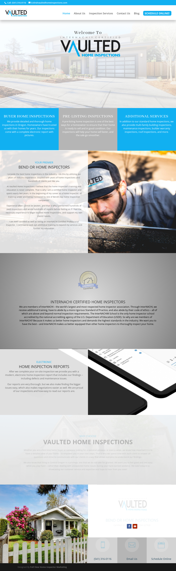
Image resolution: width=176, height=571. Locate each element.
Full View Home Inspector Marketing (48, 567)
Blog (136, 13)
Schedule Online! (157, 13)
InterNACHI (146, 306)
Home (66, 13)
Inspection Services (101, 13)
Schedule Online (161, 559)
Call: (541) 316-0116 (16, 2)
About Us (79, 13)
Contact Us (123, 13)
